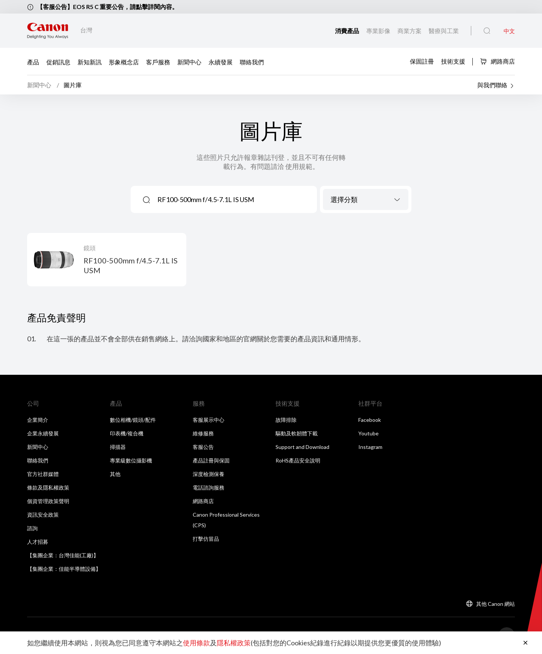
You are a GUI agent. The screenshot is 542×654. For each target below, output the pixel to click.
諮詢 (32, 528)
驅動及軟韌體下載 (297, 433)
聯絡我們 (252, 61)
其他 (115, 474)
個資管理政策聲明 (48, 501)
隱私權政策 (234, 643)
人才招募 (37, 541)
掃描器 (118, 447)
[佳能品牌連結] (47, 31)
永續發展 (221, 61)
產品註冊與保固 (211, 460)
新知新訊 (90, 61)
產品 (33, 61)
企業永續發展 (43, 433)
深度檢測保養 (208, 474)
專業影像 (378, 30)
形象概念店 (124, 61)
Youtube (368, 433)
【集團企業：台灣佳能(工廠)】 (63, 555)
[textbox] (365, 199)
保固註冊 (422, 60)
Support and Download (302, 447)
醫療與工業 (444, 30)
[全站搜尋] (486, 31)
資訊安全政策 (43, 514)
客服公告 (203, 447)
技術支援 (453, 60)
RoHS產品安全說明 (298, 460)
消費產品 (347, 30)
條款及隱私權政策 (48, 487)
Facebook (369, 420)
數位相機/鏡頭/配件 (133, 420)
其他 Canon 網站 (495, 604)
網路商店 (497, 61)
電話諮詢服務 (208, 487)
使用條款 (196, 643)
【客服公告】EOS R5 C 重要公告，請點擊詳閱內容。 (107, 6)
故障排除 (286, 420)
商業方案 (410, 30)
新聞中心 (189, 61)
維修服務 (203, 433)
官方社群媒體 (43, 474)
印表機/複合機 (126, 433)
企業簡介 (37, 420)
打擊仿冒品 (206, 538)
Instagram (370, 447)
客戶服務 (158, 61)
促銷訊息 (58, 61)
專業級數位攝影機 (131, 460)
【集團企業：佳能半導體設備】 (64, 569)
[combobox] (365, 199)
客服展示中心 (208, 420)
